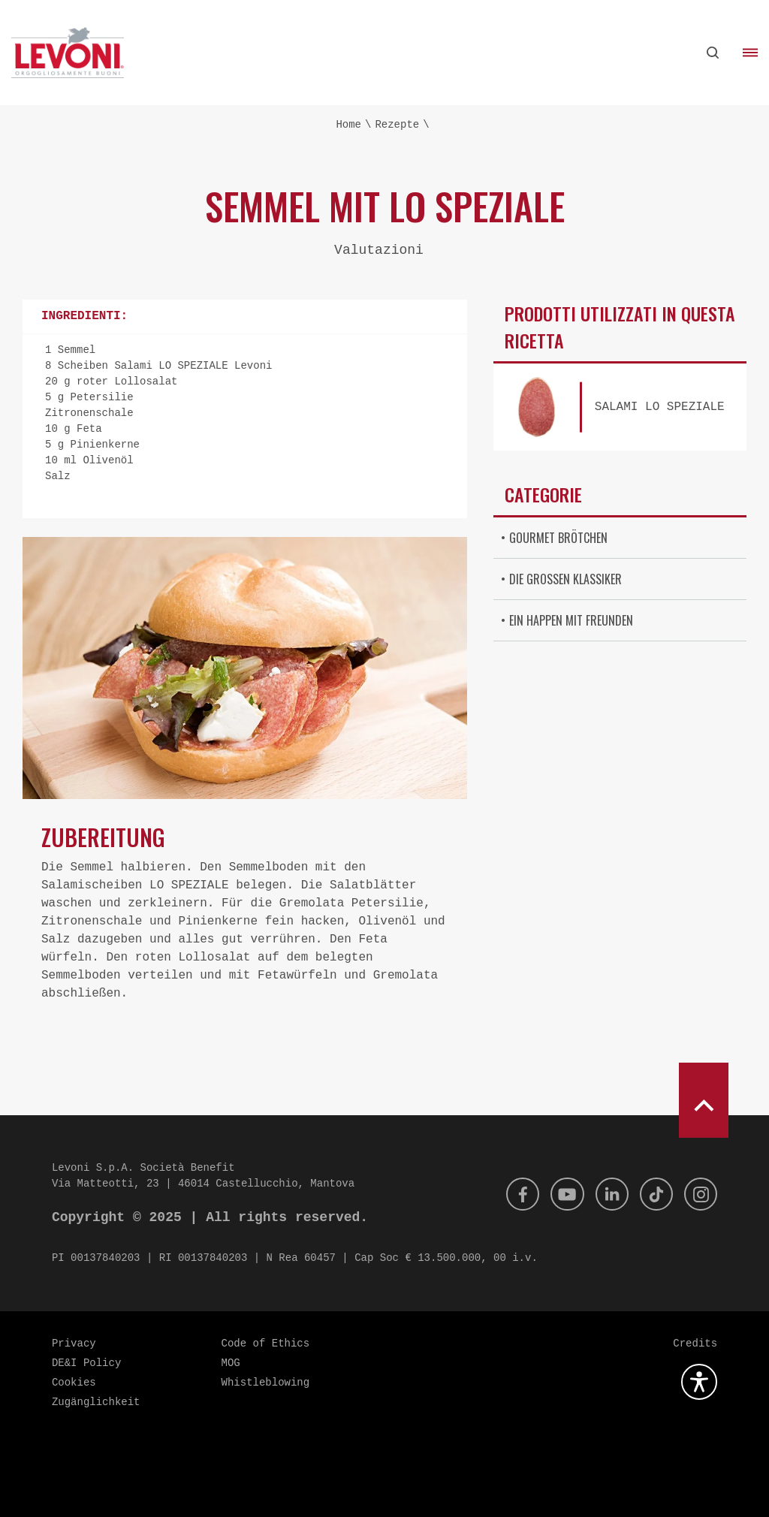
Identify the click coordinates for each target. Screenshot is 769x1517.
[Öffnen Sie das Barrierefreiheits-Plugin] (699, 1382)
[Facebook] (510, 1194)
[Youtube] (557, 1194)
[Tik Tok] (652, 1194)
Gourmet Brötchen (558, 538)
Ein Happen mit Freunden (571, 620)
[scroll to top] (703, 1100)
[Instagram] (699, 1194)
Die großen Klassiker (565, 579)
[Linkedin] (605, 1194)
